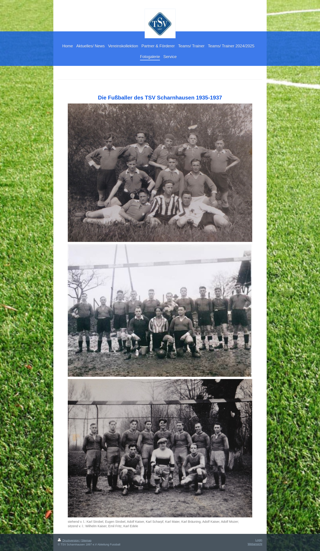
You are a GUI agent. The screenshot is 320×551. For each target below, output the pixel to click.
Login (258, 540)
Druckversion (69, 540)
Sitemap (86, 540)
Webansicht (255, 544)
